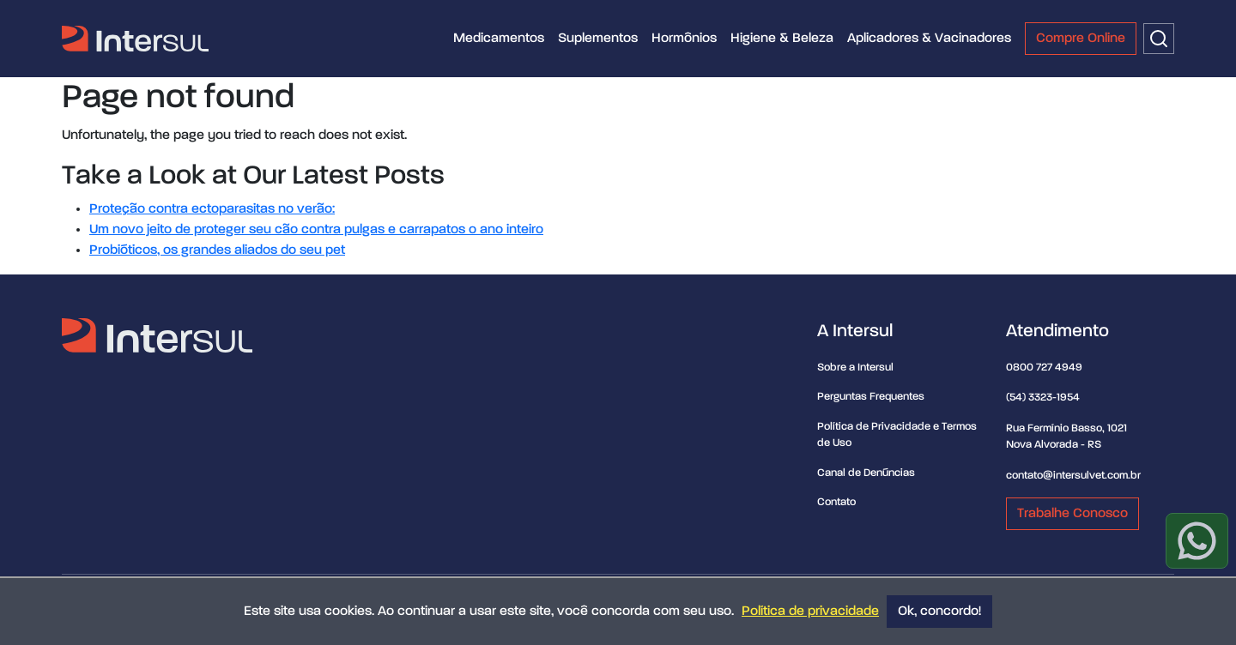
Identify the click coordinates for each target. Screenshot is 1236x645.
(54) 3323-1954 (1043, 397)
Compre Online (1080, 38)
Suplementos (598, 38)
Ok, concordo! (939, 611)
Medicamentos (498, 38)
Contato (836, 502)
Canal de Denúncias (866, 473)
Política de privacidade (810, 611)
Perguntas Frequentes (870, 396)
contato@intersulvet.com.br (1073, 475)
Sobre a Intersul (855, 367)
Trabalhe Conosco (1072, 514)
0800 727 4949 (1044, 367)
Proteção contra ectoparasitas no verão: (212, 209)
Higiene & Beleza (781, 38)
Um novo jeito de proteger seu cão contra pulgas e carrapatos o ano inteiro (316, 230)
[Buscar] (1158, 38)
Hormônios (684, 38)
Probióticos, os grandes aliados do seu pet (217, 250)
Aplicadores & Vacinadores (929, 38)
